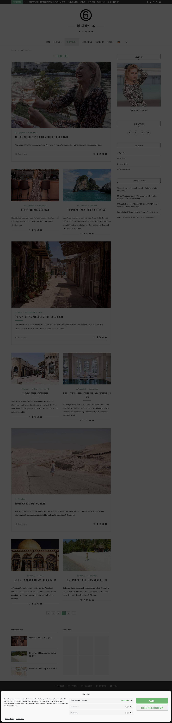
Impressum (20, 719)
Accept (152, 700)
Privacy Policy (9, 719)
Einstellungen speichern (152, 707)
